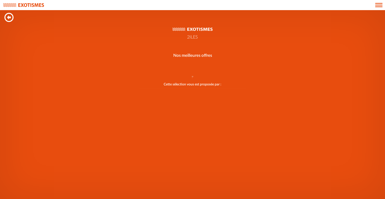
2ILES (192, 37)
